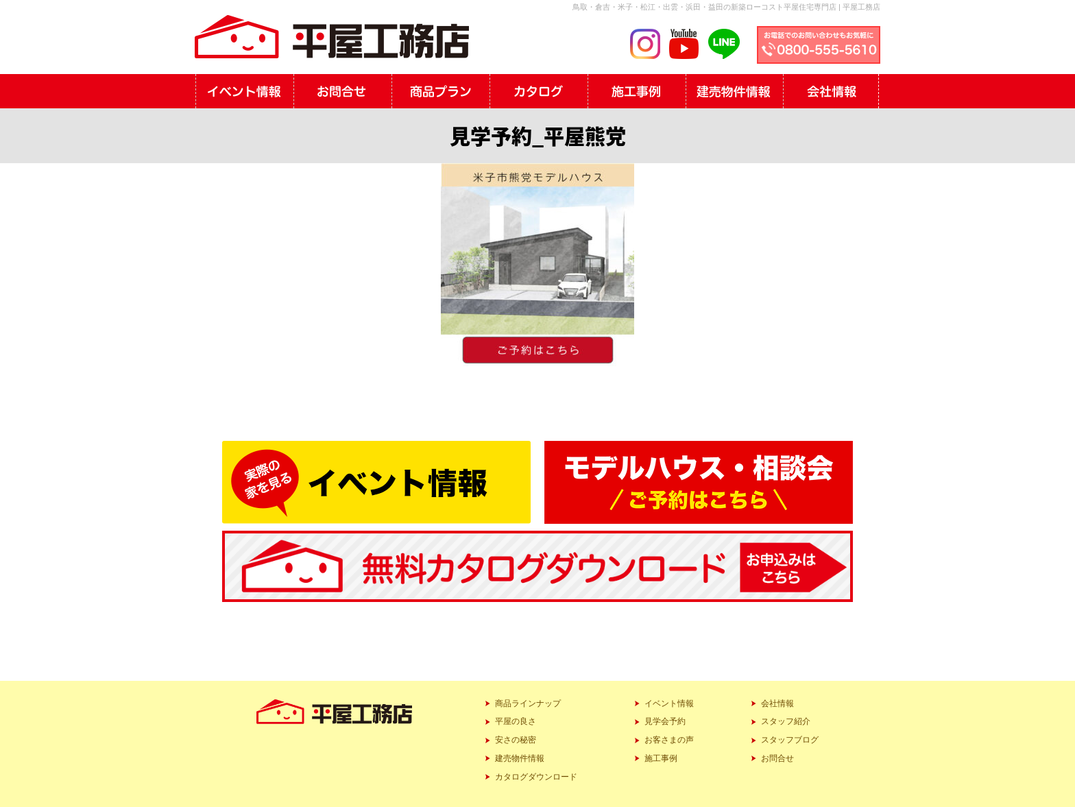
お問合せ (777, 758)
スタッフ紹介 (785, 721)
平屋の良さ (515, 721)
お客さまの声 (669, 740)
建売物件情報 (519, 758)
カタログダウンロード (536, 777)
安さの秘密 (515, 740)
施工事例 (660, 758)
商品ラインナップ (528, 703)
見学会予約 (665, 721)
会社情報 (777, 703)
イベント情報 (669, 703)
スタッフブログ (790, 740)
